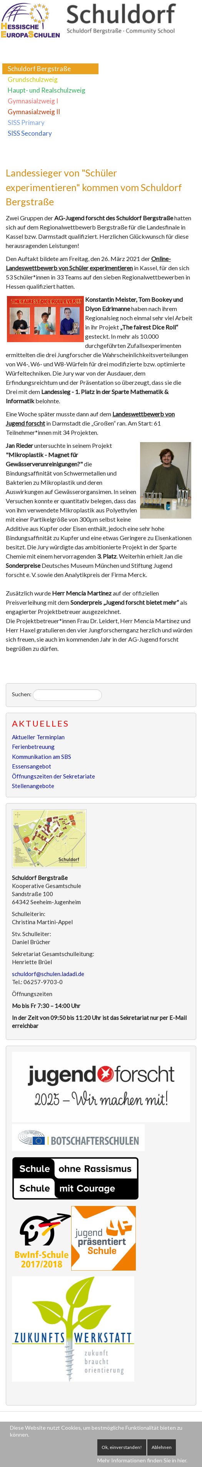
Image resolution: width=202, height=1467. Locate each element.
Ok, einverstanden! (122, 1447)
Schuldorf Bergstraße (39, 69)
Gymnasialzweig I (33, 101)
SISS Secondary (30, 133)
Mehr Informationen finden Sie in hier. (142, 1460)
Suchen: (22, 694)
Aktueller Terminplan (38, 737)
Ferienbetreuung (33, 746)
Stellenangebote (33, 785)
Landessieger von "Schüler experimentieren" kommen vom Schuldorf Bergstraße (94, 187)
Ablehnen (162, 1447)
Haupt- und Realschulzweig (46, 90)
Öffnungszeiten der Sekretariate (53, 776)
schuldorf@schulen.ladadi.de (48, 973)
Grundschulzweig (33, 79)
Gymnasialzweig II (34, 112)
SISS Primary (26, 122)
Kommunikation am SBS (41, 756)
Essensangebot (31, 766)
